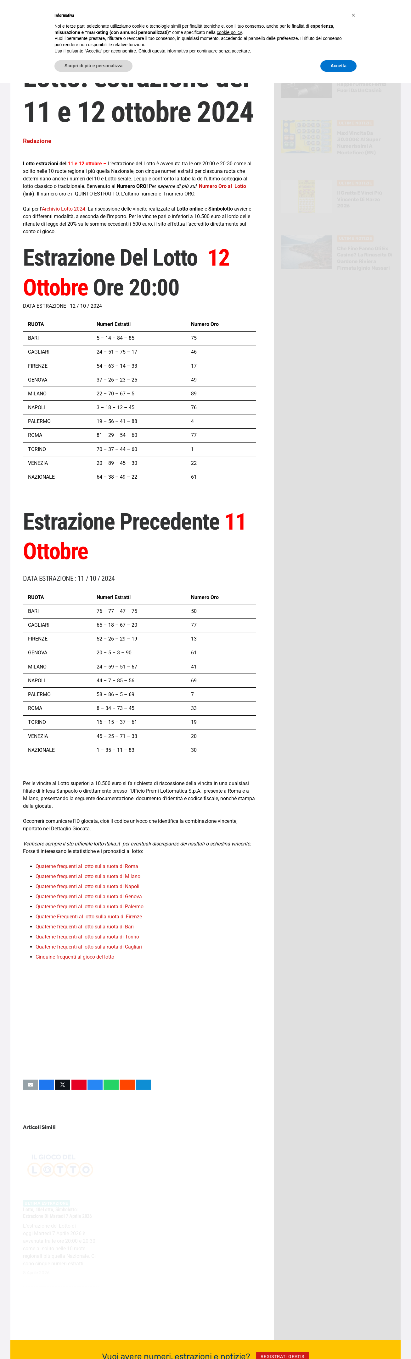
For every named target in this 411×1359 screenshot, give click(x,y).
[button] (353, 15)
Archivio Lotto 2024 (63, 209)
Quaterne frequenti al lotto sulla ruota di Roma (87, 866)
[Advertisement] (139, 1020)
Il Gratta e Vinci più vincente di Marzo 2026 (359, 199)
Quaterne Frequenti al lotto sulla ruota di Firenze (89, 917)
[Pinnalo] (79, 1085)
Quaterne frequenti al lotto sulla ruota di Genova (89, 897)
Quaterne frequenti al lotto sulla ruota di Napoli (87, 886)
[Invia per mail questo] (30, 1085)
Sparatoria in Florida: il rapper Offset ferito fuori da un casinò (364, 84)
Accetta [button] (338, 65)
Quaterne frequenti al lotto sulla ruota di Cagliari (89, 947)
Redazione (37, 141)
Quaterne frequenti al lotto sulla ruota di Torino (87, 937)
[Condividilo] (46, 1085)
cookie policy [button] (229, 32)
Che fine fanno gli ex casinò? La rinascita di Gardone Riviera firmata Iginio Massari (364, 258)
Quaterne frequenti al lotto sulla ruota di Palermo (90, 907)
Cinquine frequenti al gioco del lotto (75, 957)
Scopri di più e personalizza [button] (93, 65)
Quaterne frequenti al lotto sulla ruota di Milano (88, 876)
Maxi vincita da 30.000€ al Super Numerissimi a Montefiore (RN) (359, 143)
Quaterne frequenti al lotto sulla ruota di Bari (85, 927)
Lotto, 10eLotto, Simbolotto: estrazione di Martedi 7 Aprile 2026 (57, 1213)
